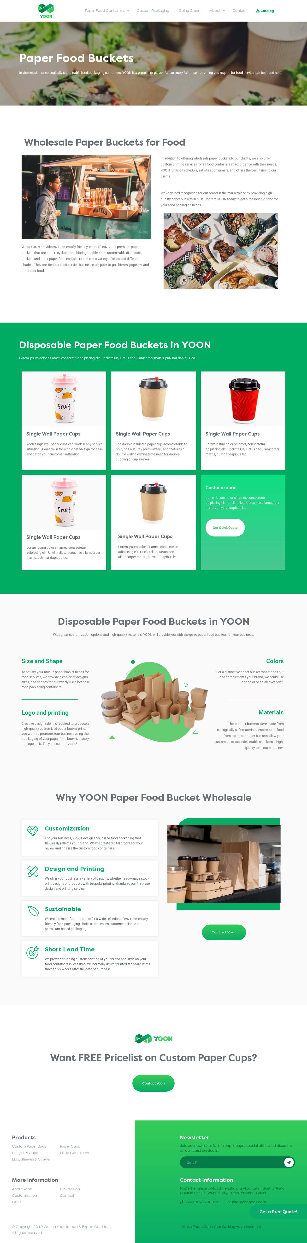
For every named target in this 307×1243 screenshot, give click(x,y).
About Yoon (22, 1189)
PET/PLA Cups (25, 1153)
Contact (67, 1195)
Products (24, 1137)
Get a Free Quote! (278, 1212)
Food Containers (74, 1153)
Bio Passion (70, 1189)
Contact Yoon (153, 1083)
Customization (24, 1195)
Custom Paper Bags (29, 1146)
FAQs (16, 1202)
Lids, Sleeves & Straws (31, 1159)
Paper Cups (70, 1146)
